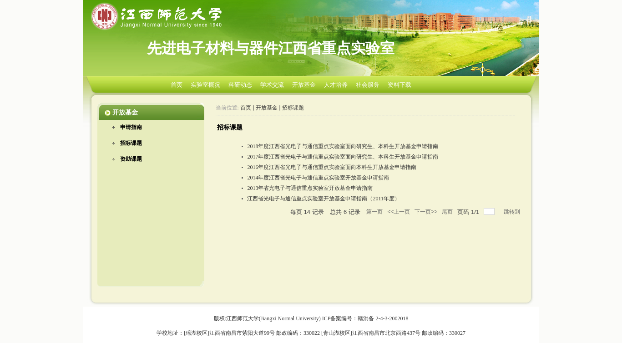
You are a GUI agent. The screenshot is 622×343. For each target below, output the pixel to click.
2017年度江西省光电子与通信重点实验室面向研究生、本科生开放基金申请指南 (342, 157)
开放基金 (304, 84)
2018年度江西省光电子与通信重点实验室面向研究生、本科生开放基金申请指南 (342, 146)
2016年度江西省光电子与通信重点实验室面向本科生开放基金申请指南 (331, 167)
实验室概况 (205, 84)
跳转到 (512, 212)
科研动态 (240, 84)
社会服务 (367, 84)
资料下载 (399, 84)
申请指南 (131, 127)
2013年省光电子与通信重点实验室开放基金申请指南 (310, 188)
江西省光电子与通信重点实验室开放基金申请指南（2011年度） (323, 198)
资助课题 (131, 159)
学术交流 (272, 84)
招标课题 (131, 143)
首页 (176, 84)
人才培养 (336, 84)
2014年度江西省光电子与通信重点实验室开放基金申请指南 (318, 177)
